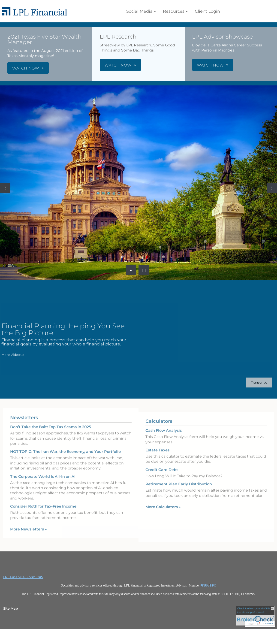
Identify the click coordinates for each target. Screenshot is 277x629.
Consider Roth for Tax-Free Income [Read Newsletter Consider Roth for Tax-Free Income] (43, 501)
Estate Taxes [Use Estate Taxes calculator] (157, 456)
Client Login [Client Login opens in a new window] (207, 11)
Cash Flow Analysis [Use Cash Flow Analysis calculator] (163, 436)
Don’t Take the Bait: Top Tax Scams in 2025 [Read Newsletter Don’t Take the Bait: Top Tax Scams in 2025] (50, 421)
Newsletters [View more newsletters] (24, 412)
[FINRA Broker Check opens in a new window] (255, 616)
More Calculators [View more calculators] (163, 512)
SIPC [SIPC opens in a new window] (213, 585)
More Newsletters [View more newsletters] (28, 523)
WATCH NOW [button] (25, 68)
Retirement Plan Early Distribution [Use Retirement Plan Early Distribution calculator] (178, 489)
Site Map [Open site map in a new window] (10, 608)
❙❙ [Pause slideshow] (144, 270)
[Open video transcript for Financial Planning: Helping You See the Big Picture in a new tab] (253, 382)
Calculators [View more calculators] (158, 426)
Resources (173, 11)
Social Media (139, 11)
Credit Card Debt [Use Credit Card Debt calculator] (161, 475)
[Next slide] (272, 188)
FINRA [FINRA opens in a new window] (204, 585)
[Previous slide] (5, 188)
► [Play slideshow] (131, 270)
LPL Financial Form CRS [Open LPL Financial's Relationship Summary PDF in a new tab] (23, 577)
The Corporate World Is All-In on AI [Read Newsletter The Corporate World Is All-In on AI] (42, 471)
